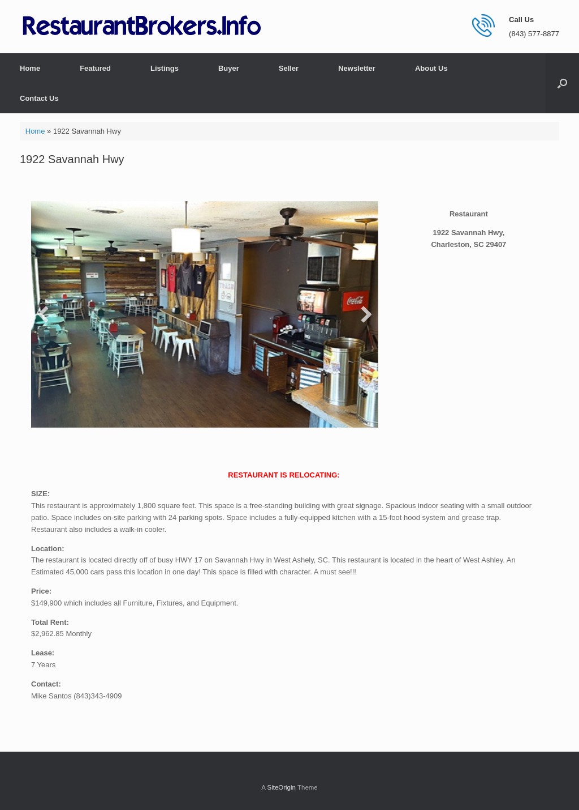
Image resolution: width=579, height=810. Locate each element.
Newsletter (356, 68)
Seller (289, 68)
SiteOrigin (281, 787)
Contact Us (39, 98)
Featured (95, 68)
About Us (431, 68)
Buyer (228, 68)
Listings (164, 68)
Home (30, 68)
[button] (562, 83)
